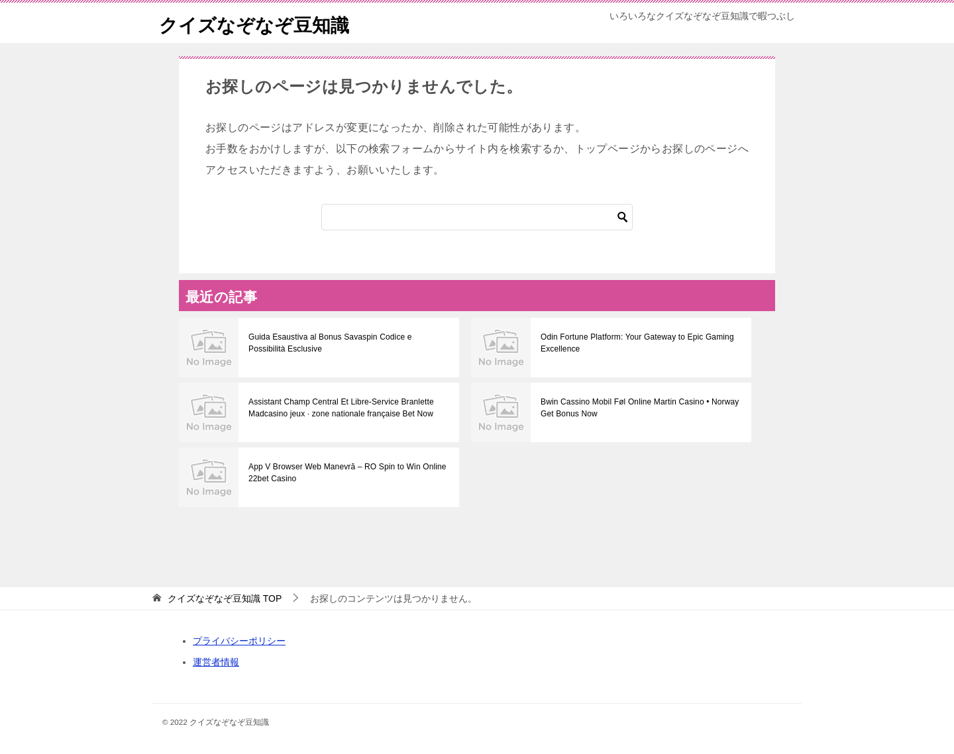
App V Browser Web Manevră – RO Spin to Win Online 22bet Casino (345, 472)
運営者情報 (216, 662)
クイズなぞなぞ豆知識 (260, 23)
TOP (225, 598)
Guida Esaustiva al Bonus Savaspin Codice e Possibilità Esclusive (347, 342)
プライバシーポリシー (239, 641)
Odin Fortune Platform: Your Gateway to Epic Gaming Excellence (635, 342)
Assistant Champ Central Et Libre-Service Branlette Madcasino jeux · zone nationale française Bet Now (338, 407)
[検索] (477, 217)
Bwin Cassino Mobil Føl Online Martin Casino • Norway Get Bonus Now (637, 407)
